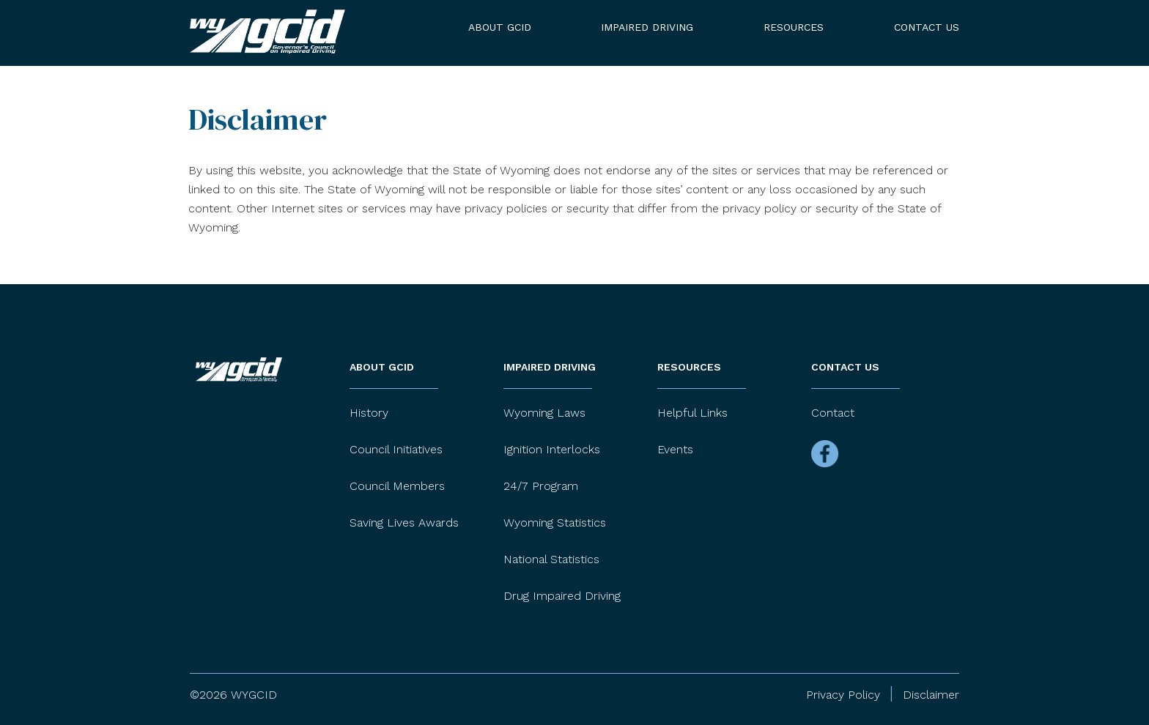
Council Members (397, 486)
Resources (794, 27)
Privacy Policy (843, 695)
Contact (832, 413)
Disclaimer (931, 695)
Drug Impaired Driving (562, 596)
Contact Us (926, 27)
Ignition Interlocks (551, 449)
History (369, 413)
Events (675, 449)
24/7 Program (540, 486)
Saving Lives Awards (404, 522)
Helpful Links (692, 413)
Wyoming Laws (544, 413)
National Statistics (551, 559)
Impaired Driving (647, 27)
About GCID (499, 27)
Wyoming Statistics (554, 522)
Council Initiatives (396, 449)
